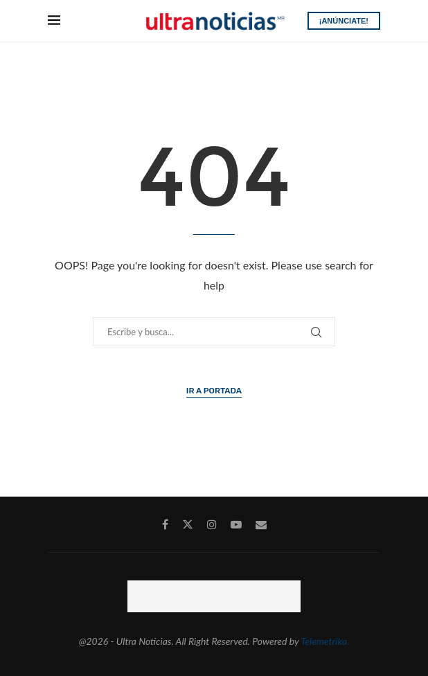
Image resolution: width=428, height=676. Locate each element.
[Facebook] (165, 524)
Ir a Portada (214, 390)
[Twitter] (187, 524)
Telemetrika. (325, 641)
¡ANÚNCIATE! (343, 21)
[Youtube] (236, 524)
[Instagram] (212, 524)
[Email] (261, 524)
